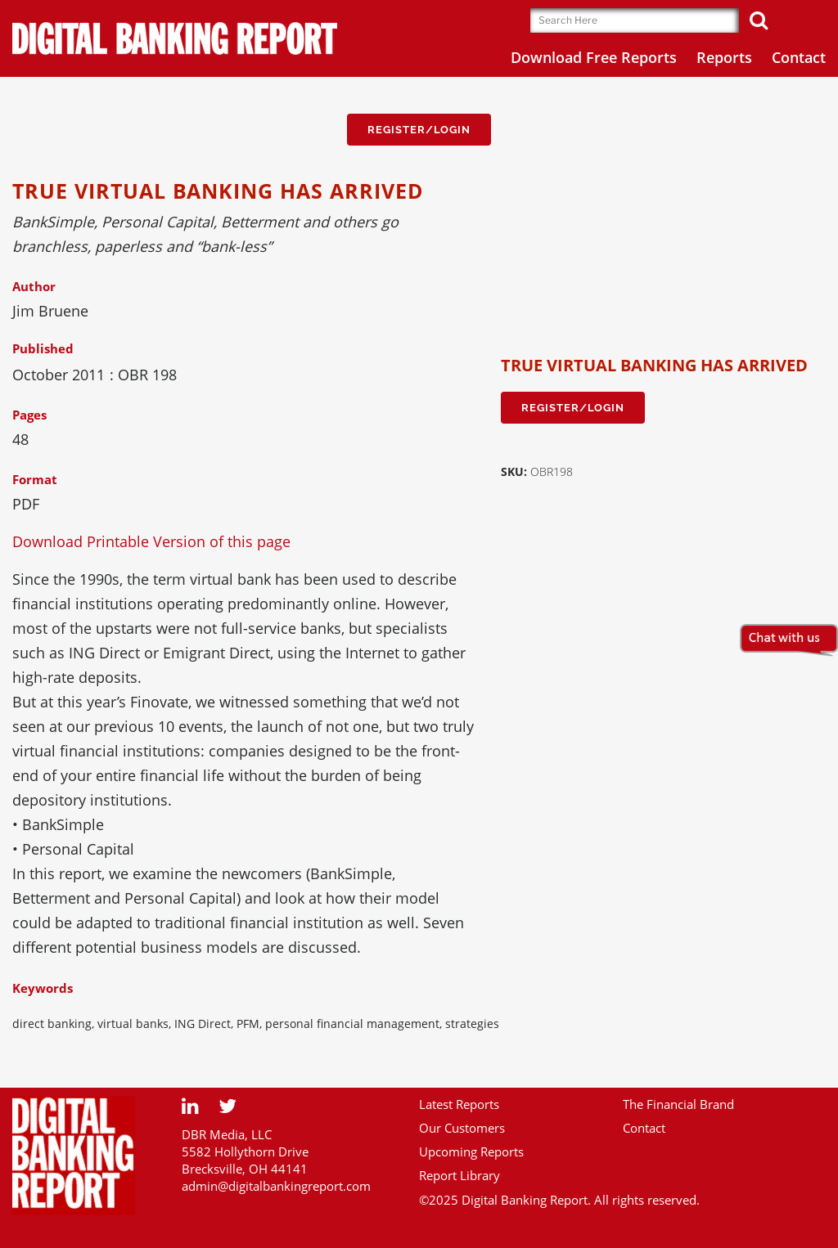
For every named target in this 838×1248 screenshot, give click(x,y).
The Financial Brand (678, 1104)
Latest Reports (459, 1104)
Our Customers (462, 1128)
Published (43, 348)
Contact (644, 1128)
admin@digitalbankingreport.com (276, 1186)
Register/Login (419, 129)
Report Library (459, 1175)
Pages (29, 414)
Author (34, 286)
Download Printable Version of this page (151, 541)
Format (34, 479)
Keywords (42, 988)
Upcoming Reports (471, 1151)
